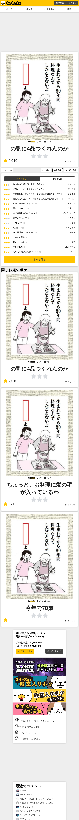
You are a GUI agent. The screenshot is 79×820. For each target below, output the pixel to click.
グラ (73, 242)
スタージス (70, 203)
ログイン (72, 3)
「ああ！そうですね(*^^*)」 (29, 811)
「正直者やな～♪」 (25, 807)
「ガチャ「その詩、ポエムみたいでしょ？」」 (36, 798)
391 (9, 504)
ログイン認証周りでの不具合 (39, 738)
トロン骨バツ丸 (68, 199)
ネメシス (71, 184)
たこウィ (71, 218)
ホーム (9, 9)
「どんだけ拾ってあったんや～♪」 (31, 815)
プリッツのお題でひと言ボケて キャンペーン (39, 720)
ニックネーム (69, 208)
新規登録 (60, 3)
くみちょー (70, 227)
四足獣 (72, 223)
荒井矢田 (71, 189)
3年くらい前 (70, 161)
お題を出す (49, 9)
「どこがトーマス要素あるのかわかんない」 (35, 802)
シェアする (7, 170)
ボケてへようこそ (54, 651)
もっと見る (39, 259)
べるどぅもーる (68, 213)
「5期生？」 (22, 790)
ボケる (29, 9)
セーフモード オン (24, 651)
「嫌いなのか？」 (25, 794)
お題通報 (57, 170)
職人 (69, 9)
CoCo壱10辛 (70, 247)
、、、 (72, 237)
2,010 (10, 161)
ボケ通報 (46, 170)
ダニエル (71, 194)
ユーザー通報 (70, 170)
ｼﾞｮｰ (73, 252)
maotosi (71, 232)
